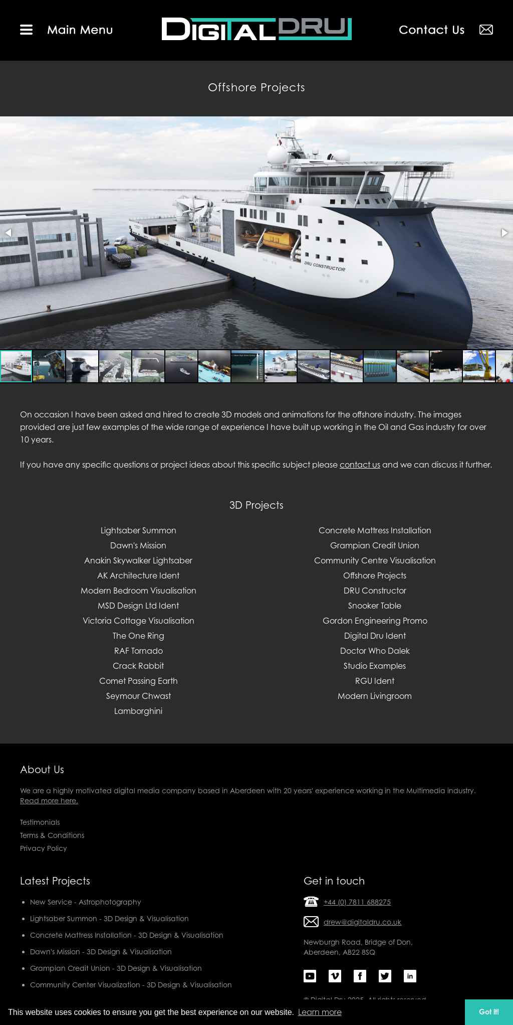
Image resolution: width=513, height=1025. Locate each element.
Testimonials (40, 822)
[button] (9, 233)
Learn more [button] (320, 1012)
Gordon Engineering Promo (375, 621)
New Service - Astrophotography (85, 902)
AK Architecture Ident (138, 575)
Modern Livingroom (375, 696)
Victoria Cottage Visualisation (138, 621)
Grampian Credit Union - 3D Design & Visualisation (116, 968)
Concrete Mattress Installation (375, 530)
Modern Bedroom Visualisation (138, 590)
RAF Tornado (138, 651)
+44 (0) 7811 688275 (357, 902)
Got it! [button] (489, 1011)
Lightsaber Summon (138, 530)
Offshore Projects (374, 575)
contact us (360, 465)
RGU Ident (374, 681)
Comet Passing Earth (138, 681)
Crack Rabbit (138, 666)
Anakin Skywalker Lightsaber (138, 560)
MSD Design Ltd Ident (138, 606)
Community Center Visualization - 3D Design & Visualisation (131, 984)
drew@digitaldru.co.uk (362, 922)
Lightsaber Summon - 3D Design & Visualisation (109, 918)
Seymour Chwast (138, 696)
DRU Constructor (375, 590)
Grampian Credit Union (374, 545)
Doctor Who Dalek (375, 651)
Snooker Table (374, 606)
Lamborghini (138, 711)
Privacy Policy (43, 848)
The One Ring (138, 636)
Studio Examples (375, 666)
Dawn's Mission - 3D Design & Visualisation (101, 951)
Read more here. (49, 800)
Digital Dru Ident (375, 636)
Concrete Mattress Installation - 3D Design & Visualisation (126, 935)
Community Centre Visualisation (375, 560)
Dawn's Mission (138, 545)
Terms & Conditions (52, 835)
